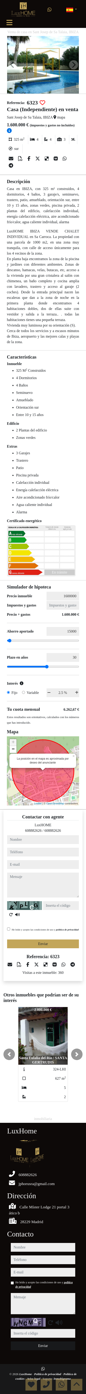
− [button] (13, 749)
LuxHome (26, 1374)
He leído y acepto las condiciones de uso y (45, 929)
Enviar (43, 944)
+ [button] (13, 742)
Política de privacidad (48, 1374)
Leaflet (38, 803)
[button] (9, 1054)
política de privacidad (67, 929)
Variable (33, 693)
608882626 (33, 830)
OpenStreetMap (55, 803)
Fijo (14, 693)
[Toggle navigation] (9, 22)
